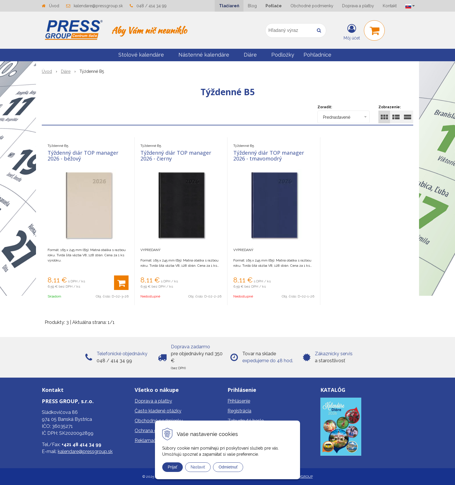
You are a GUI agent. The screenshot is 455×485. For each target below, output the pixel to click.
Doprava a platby (358, 5)
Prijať (172, 467)
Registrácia (239, 411)
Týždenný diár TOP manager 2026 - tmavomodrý (268, 155)
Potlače (274, 5)
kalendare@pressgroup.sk (98, 5)
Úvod (54, 5)
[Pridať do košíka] (121, 282)
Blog (252, 5)
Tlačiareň (229, 5)
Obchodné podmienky (311, 5)
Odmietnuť (228, 467)
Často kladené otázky (158, 411)
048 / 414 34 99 (151, 5)
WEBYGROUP (302, 477)
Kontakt (390, 5)
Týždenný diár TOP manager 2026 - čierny (175, 155)
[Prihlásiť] (352, 31)
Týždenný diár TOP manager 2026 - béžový (83, 155)
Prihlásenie (239, 401)
